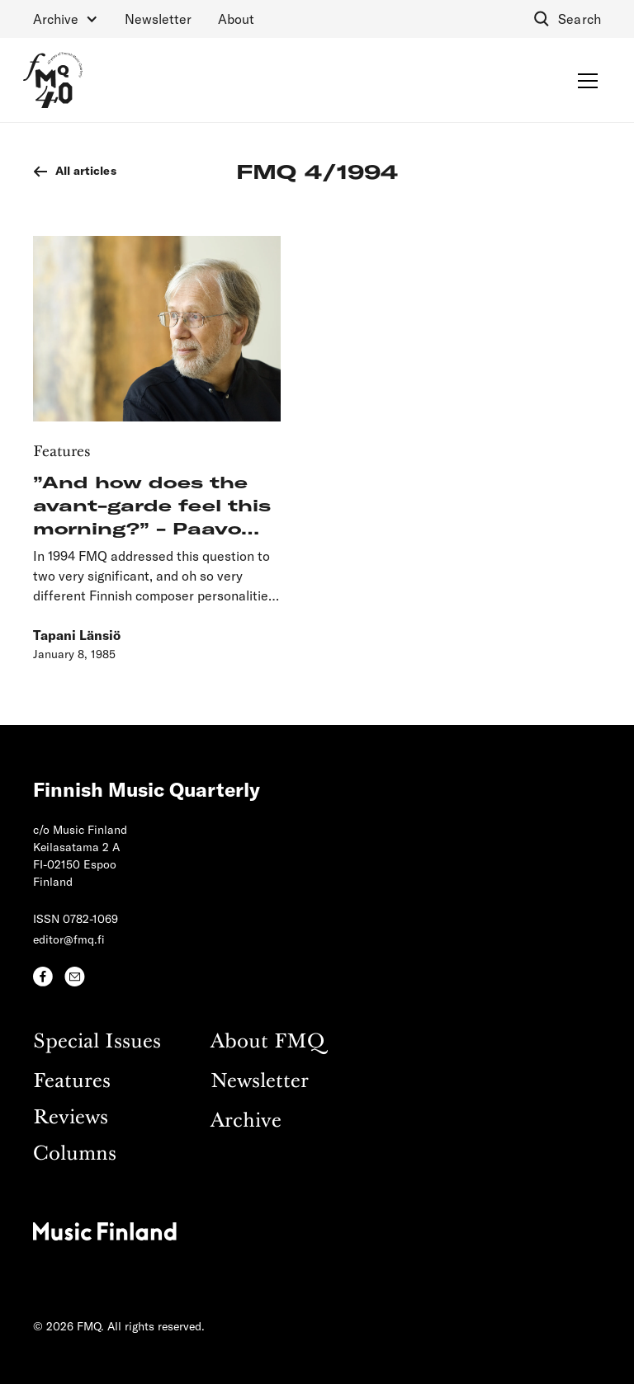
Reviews (70, 1118)
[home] (53, 80)
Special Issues (97, 1042)
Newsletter (158, 18)
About (236, 18)
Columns (74, 1154)
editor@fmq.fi (69, 939)
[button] (65, 19)
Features (72, 1082)
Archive (246, 1121)
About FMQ (267, 1042)
